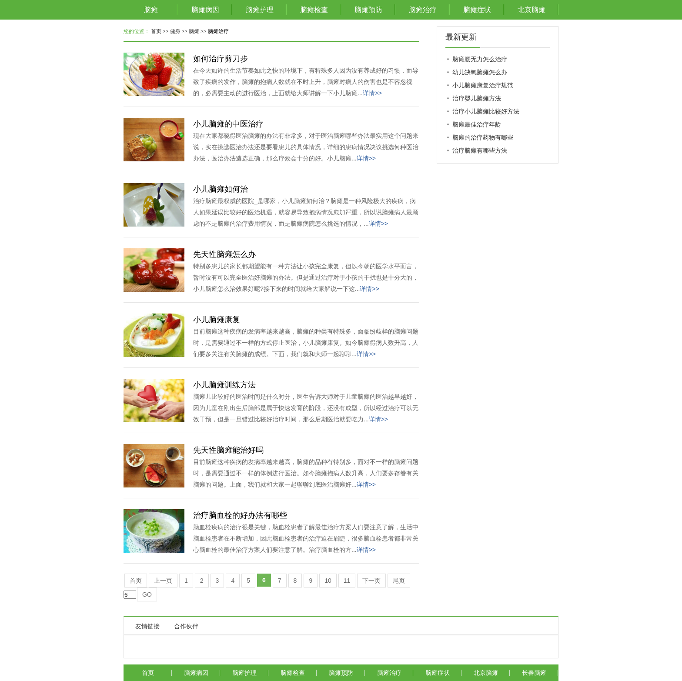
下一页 (371, 580)
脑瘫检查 (314, 9)
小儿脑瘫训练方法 (224, 385)
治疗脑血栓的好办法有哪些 (240, 515)
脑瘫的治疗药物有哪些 (482, 137)
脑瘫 (151, 9)
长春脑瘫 (534, 672)
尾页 (399, 580)
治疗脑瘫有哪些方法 (479, 150)
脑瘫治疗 (423, 9)
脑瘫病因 (205, 9)
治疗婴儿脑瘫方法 (476, 98)
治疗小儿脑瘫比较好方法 (485, 111)
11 (347, 580)
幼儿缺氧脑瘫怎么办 (479, 72)
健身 (175, 31)
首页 (156, 31)
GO (147, 594)
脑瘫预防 (368, 9)
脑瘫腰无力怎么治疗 (479, 59)
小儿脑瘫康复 (216, 319)
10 (327, 580)
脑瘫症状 (477, 9)
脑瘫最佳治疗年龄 (476, 124)
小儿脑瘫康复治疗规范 (482, 85)
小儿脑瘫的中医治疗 (228, 124)
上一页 (163, 580)
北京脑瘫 (531, 9)
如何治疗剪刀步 (220, 58)
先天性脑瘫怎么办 (224, 254)
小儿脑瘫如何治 (220, 189)
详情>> (372, 93)
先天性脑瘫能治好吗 (228, 450)
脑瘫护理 (260, 9)
